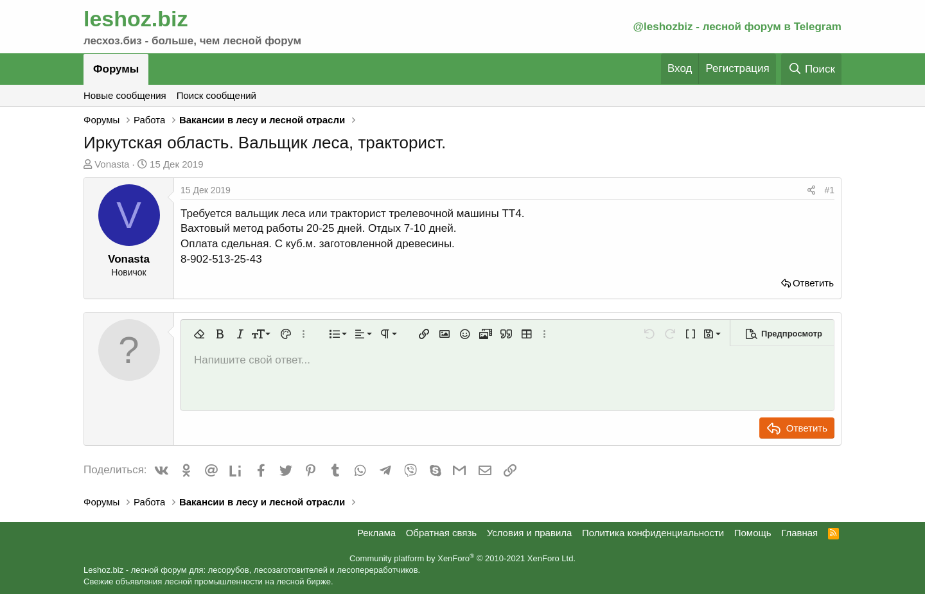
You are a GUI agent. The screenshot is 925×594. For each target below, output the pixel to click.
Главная (799, 532)
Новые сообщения (125, 95)
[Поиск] (811, 69)
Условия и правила (529, 532)
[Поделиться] (811, 190)
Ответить (813, 282)
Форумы (116, 69)
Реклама (376, 532)
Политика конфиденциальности (653, 532)
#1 (829, 190)
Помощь (752, 532)
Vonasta (111, 164)
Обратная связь (441, 532)
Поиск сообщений (216, 95)
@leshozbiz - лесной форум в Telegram (737, 27)
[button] (199, 334)
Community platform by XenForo (462, 558)
